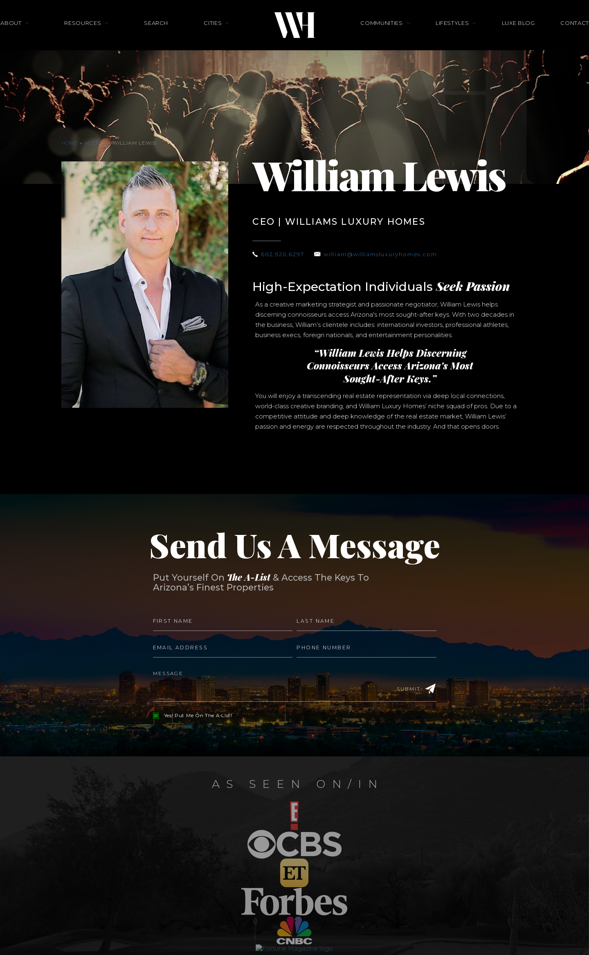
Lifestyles (440, 40)
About (47, 40)
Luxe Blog (493, 40)
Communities (381, 40)
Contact (538, 40)
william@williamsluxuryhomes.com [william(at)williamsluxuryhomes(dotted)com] (390, 254)
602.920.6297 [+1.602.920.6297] (284, 254)
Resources (107, 40)
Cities (213, 40)
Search (168, 40)
